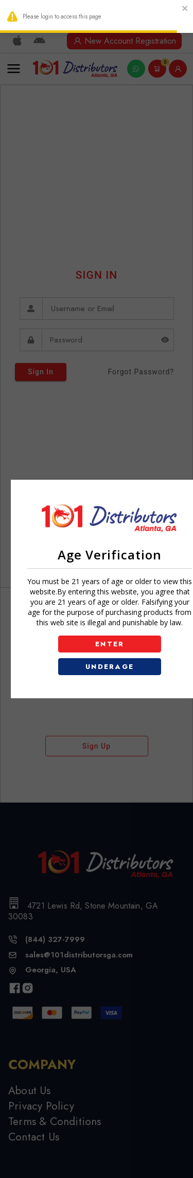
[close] (185, 9)
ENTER (110, 644)
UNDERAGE (109, 667)
